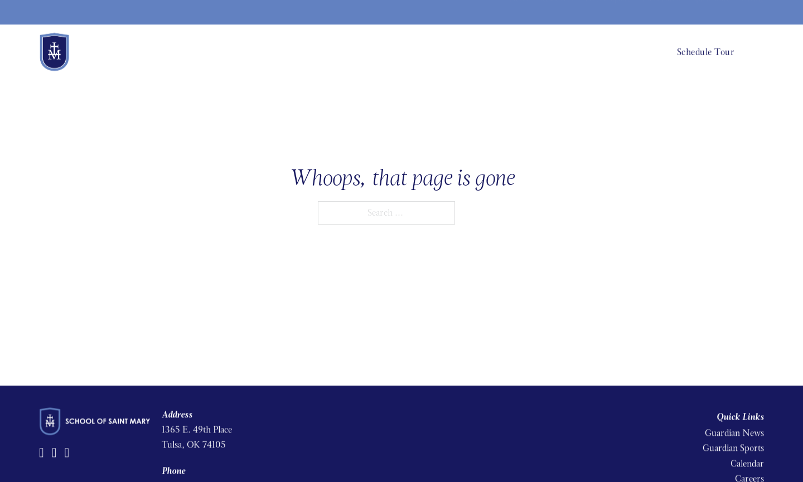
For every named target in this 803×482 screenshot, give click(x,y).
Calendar (747, 461)
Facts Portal (661, 12)
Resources (557, 12)
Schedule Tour (706, 51)
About (441, 51)
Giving (752, 12)
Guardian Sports (733, 446)
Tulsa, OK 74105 (194, 443)
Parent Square (608, 12)
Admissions (535, 51)
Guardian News (734, 430)
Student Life (589, 51)
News (519, 12)
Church (637, 51)
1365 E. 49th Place (197, 427)
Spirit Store (711, 12)
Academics (483, 51)
